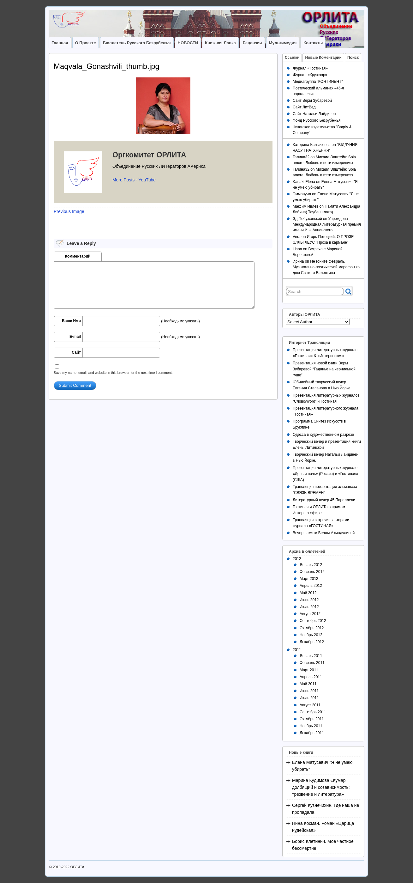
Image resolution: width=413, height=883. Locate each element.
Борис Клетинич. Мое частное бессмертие (323, 845)
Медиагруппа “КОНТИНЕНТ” (318, 81)
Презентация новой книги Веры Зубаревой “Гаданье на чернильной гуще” (324, 369)
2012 (297, 559)
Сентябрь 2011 (313, 712)
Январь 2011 (311, 656)
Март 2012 (309, 578)
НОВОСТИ (188, 42)
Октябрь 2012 (312, 628)
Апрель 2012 (311, 585)
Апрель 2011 (311, 677)
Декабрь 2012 (312, 642)
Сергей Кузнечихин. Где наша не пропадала (325, 809)
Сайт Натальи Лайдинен (314, 114)
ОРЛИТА (77, 867)
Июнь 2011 (309, 691)
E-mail (75, 336)
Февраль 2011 (312, 663)
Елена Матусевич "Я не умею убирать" (322, 766)
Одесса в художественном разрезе (323, 434)
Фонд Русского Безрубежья (316, 120)
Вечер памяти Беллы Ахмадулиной (324, 533)
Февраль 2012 (312, 571)
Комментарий (78, 256)
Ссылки (292, 57)
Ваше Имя (71, 321)
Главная (59, 42)
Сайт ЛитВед (304, 107)
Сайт (76, 352)
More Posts (123, 179)
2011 (297, 650)
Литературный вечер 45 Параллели (324, 500)
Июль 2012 (309, 607)
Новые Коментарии (323, 57)
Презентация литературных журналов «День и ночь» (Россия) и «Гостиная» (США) (326, 474)
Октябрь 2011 (312, 719)
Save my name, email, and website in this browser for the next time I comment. (113, 373)
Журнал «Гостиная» (310, 68)
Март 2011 (309, 670)
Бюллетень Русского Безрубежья (137, 42)
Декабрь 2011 (312, 733)
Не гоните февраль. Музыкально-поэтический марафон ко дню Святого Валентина (326, 267)
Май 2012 (308, 593)
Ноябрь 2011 (311, 726)
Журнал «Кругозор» (310, 75)
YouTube (147, 179)
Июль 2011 (309, 698)
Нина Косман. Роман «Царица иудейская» (323, 827)
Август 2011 (310, 705)
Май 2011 (308, 684)
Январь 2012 (311, 565)
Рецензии (252, 42)
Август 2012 (310, 614)
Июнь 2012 (309, 600)
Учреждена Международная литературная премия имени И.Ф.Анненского (327, 224)
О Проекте (85, 42)
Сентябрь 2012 (313, 620)
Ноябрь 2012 (311, 635)
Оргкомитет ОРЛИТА (149, 155)
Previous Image (69, 211)
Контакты (313, 42)
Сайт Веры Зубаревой (312, 100)
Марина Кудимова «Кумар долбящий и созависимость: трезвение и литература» (321, 787)
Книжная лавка (220, 42)
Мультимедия (283, 42)
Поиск (353, 57)
